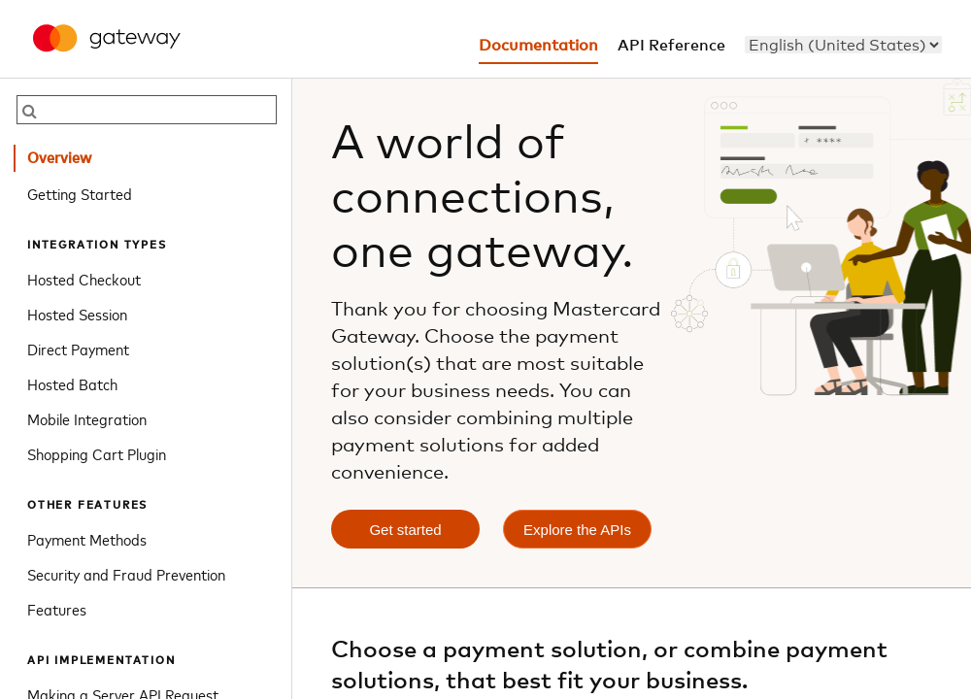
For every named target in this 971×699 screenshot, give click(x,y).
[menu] (843, 44)
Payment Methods (87, 538)
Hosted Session (77, 313)
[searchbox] (147, 109)
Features (56, 608)
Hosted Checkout (84, 278)
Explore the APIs (577, 529)
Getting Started (79, 193)
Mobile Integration (87, 418)
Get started (405, 529)
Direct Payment (78, 348)
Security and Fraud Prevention (126, 573)
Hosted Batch (72, 383)
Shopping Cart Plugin (96, 453)
